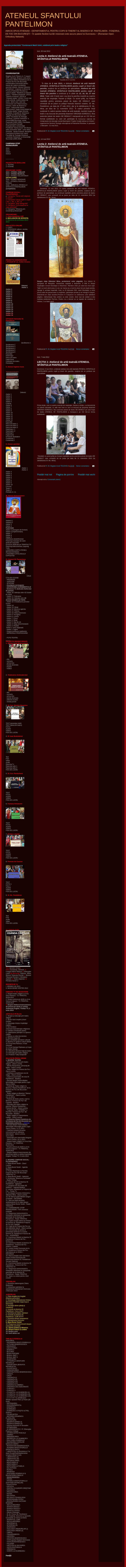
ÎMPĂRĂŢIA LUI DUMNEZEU (17, 1438)
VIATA (9, 1540)
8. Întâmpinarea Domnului (15, 1320)
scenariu (9, 661)
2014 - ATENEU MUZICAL (15, 174)
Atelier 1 (25, 287)
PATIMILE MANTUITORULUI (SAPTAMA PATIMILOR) (16, 1482)
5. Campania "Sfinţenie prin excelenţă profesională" (15, 210)
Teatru (8, 488)
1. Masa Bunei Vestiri (13, 1163)
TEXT (8, 793)
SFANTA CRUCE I (13, 1507)
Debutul (24, 286)
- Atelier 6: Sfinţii (11, 620)
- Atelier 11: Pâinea (12, 611)
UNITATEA (10, 1536)
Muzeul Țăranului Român (15, 975)
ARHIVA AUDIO (12, 700)
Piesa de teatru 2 (12, 426)
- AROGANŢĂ (11, 1346)
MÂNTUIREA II (12, 1464)
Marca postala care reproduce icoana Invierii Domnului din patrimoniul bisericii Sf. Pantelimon (18, 1257)
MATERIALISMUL (13, 1460)
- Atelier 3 (12, 626)
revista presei (11, 702)
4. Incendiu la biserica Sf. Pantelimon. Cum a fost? (15, 1310)
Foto (7, 759)
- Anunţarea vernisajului (15, 585)
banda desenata (12, 698)
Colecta (8, 403)
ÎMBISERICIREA (12, 1436)
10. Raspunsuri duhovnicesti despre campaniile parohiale (18, 1325)
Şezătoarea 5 (10, 350)
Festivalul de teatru (12, 361)
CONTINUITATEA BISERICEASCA (19, 1372)
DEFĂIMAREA (12, 1403)
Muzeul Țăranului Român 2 (18, 976)
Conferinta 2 (10, 440)
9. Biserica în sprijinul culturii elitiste (18, 1042)
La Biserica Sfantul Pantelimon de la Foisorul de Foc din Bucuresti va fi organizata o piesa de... (19, 1121)
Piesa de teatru (11, 357)
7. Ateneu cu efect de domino (16, 1036)
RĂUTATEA (11, 1496)
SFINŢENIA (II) (12, 1525)
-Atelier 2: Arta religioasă (14, 627)
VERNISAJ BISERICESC (15, 539)
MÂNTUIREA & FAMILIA (15, 1466)
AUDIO (9, 667)
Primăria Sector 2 (12, 981)
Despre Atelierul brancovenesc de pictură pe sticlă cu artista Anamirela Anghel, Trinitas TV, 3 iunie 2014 (18, 1007)
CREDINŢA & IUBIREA (15, 1385)
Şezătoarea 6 (10, 352)
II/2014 (8, 154)
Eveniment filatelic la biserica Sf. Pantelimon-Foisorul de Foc (18, 1238)
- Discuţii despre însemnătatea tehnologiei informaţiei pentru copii (18, 1081)
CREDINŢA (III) (12, 1381)
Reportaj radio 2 (11, 768)
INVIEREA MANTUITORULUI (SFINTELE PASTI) (17, 1448)
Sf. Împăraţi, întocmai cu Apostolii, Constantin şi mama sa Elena (18, 1517)
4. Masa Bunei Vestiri (13, 1176)
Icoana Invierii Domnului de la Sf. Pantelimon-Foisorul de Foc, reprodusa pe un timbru (17, 1250)
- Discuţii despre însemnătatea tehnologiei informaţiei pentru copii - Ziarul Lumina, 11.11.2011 (18, 1126)
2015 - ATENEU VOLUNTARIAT (17, 176)
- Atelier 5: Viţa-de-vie (13, 622)
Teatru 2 (9, 490)
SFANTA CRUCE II (13, 1508)
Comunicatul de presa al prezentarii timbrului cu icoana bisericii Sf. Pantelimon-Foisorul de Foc (18, 1232)
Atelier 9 (9, 302)
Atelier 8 (9, 300)
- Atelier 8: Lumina (12, 616)
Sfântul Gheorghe (13, 1512)
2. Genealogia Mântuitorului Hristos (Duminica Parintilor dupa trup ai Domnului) (18, 1302)
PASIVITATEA (12, 1484)
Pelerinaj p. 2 (10, 431)
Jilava (29, 973)
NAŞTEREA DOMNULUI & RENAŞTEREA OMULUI (16, 1474)
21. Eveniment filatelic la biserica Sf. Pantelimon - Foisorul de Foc (18, 1264)
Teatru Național (19, 979)
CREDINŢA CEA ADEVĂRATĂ (17, 1387)
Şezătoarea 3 (10, 346)
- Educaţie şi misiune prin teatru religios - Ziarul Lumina (17, 1063)
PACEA (9, 1479)
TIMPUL (10, 1532)
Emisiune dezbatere (13, 437)
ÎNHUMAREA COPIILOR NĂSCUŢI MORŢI (15, 1443)
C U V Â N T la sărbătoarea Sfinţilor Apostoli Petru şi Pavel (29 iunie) (18, 1399)
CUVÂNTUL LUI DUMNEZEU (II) (18, 1394)
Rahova (23, 973)
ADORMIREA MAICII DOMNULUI (19, 1342)
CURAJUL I (11, 1388)
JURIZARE (10, 581)
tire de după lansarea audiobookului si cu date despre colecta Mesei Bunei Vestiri (17, 1202)
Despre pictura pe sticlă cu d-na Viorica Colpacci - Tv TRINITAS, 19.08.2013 (18, 1001)
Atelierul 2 (9, 522)
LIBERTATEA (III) (13, 1459)
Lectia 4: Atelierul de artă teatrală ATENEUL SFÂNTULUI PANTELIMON (62, 57)
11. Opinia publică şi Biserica (17, 1328)
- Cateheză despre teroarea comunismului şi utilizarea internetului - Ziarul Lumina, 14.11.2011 (15, 1133)
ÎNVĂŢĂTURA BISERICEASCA (18, 1446)
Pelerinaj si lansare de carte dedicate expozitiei (15, 542)
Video (8, 760)
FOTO (8, 727)
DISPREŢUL (11, 1407)
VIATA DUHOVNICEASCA (16, 1542)
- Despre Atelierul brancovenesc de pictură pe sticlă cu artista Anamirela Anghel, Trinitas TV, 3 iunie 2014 (18, 1154)
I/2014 (8, 152)
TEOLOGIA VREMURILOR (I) (17, 1529)
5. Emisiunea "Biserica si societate (18, 1178)
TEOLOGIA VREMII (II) (15, 1531)
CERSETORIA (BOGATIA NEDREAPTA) (15, 1365)
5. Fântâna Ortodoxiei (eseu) (16, 1031)
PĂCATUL (10, 1486)
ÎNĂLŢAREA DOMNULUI (15, 1440)
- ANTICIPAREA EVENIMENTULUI (18, 587)
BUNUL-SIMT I (12, 1355)
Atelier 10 (9, 304)
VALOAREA (20, 1545)
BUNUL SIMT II (12, 1357)
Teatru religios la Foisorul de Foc (18, 1069)
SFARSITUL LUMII (13, 1519)
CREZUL (10, 1374)
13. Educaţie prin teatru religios (17, 1053)
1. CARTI (9, 227)
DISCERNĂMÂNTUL (14, 1405)
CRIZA (9, 1376)
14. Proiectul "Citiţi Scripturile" (16, 1054)
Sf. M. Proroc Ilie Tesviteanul (17, 1514)
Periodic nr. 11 (11, 492)
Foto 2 (8, 886)
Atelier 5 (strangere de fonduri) (16, 530)
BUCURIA (10, 1352)
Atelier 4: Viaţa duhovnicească (17, 624)
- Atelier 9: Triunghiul (13, 615)
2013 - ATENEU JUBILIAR (15, 172)
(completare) (10, 189)
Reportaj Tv (10, 764)
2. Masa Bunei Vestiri (13, 1167)
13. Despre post (12, 1331)
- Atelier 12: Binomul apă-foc (16, 609)
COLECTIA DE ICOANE (18, 577)
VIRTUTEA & (11, 1545)
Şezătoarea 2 (10, 345)
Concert (8, 486)
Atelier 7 (9, 298)
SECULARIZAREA (13, 1505)
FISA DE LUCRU (12, 732)
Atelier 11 (9, 306)
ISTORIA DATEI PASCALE (16, 1433)
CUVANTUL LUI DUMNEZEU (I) (18, 1392)
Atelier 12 (9, 308)
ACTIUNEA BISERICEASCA (17, 1344)
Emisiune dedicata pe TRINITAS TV (18, 544)
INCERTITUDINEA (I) (14, 1422)
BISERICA (10, 1350)
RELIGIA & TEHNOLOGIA (16, 1497)
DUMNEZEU (11, 1409)
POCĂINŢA (11, 1490)
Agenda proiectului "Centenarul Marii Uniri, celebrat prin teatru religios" (36, 45)
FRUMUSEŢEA (12, 1414)
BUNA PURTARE (13, 1353)
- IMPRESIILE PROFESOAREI (17, 633)
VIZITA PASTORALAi (14, 1547)
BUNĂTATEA (11, 1359)
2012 (7, 148)
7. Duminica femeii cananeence (17, 1318)
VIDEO (9, 668)
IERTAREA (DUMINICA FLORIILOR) (14, 1417)
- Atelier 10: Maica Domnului (16, 613)
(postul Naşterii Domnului (20, 1540)
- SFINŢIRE (10, 583)
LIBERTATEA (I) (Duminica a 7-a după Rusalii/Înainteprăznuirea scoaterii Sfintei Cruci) (18, 1453)
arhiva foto (10, 663)
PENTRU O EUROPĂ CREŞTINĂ (19, 1488)
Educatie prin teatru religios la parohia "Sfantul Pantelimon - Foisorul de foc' (17, 1106)
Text (7, 757)
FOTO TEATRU (12, 638)
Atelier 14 (9, 311)
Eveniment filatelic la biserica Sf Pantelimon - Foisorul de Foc (18, 1244)
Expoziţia (9, 354)
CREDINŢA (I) (12, 1377)
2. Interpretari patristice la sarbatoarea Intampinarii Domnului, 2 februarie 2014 (18, 1289)
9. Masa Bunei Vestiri (14, 1322)
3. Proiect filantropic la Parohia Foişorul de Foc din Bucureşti (16, 1172)
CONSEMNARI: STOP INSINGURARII (15, 1208)
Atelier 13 (9, 309)
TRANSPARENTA (13, 1534)
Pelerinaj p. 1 (10, 429)
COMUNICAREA (13, 1370)
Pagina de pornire (65, 474)
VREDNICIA (11, 1549)
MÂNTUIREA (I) (12, 1462)
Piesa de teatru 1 (12, 424)
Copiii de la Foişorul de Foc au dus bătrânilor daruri (18, 1227)
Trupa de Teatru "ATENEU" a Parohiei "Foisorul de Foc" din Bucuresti (16, 1112)
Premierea (9, 363)
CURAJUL (10, 1390)
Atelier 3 (9, 291)
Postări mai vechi (86, 474)
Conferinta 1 (10, 438)
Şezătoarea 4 (10, 348)
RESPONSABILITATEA (15, 1499)
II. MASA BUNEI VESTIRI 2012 (17, 988)
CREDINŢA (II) (12, 1379)
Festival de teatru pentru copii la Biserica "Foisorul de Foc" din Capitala (17, 1100)
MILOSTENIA (11, 1468)
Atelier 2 (9, 289)
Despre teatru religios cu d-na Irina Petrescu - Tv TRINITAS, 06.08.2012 (17, 995)
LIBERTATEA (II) (13, 1457)
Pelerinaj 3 (9, 433)
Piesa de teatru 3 (12, 427)
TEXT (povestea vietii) (14, 723)
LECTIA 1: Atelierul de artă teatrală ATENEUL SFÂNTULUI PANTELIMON (63, 363)
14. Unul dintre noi (13, 1333)
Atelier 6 (9, 297)
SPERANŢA (11, 1527)
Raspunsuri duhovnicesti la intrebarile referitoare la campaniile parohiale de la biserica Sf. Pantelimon (18, 1216)
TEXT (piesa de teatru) (14, 725)
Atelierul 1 (9, 520)
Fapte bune (10, 359)
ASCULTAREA (12, 1348)
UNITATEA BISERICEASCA (17, 1538)
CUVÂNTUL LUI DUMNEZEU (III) (19, 1396)
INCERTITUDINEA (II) (15, 1424)
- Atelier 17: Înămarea (13, 596)
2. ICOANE (10, 166)
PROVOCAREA (12, 1492)
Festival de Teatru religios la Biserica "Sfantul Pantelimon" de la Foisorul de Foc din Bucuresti (18, 1088)
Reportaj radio (11, 766)
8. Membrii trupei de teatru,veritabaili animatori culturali (18, 1039)
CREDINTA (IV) (12, 1383)
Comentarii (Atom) (53, 479)
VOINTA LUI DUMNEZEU (16, 1551)
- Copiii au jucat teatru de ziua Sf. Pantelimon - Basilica (17, 1077)
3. (7, 220)
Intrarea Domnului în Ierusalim (17, 1425)
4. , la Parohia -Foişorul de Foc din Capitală (18, 1222)
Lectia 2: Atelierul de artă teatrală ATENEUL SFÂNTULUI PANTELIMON (62, 145)
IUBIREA (10, 1435)
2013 (7, 150)
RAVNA (9, 1494)
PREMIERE (11, 580)
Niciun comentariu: (83, 131)
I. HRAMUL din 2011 (13, 986)
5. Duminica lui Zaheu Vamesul (17, 1313)
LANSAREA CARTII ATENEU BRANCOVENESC (16, 551)
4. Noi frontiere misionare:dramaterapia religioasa (18, 1028)
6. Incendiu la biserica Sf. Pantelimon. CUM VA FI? (15, 1316)
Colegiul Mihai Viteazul (14, 971)
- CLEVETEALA (11, 1368)
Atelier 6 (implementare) (14, 532)
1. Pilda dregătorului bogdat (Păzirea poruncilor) (15, 1297)
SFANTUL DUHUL (13, 1510)
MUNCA (10, 1470)
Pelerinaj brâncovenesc (14, 546)
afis (8, 692)
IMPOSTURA (11, 1420)
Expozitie (9, 422)
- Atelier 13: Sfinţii (12, 607)
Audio (8, 762)
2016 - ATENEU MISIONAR (15, 179)
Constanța (13, 970)
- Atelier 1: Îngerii (12, 629)
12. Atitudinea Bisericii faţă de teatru (18, 1051)
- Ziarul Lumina (15, 1067)
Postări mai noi (44, 474)
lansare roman (15, 968)
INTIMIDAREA (12, 1427)
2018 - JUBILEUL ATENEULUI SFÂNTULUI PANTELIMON (16, 186)
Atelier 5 (9, 295)
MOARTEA (11, 1472)
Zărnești (21, 970)
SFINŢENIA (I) (12, 1523)
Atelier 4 (9, 293)
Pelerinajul (9, 356)
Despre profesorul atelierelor (17, 631)
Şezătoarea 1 (26, 343)
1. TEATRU (10, 165)
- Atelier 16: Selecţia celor (16, 599)
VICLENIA (10, 1543)
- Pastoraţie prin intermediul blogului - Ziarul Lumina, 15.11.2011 (18, 1138)
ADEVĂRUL (10, 1341)
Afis (8, 659)
